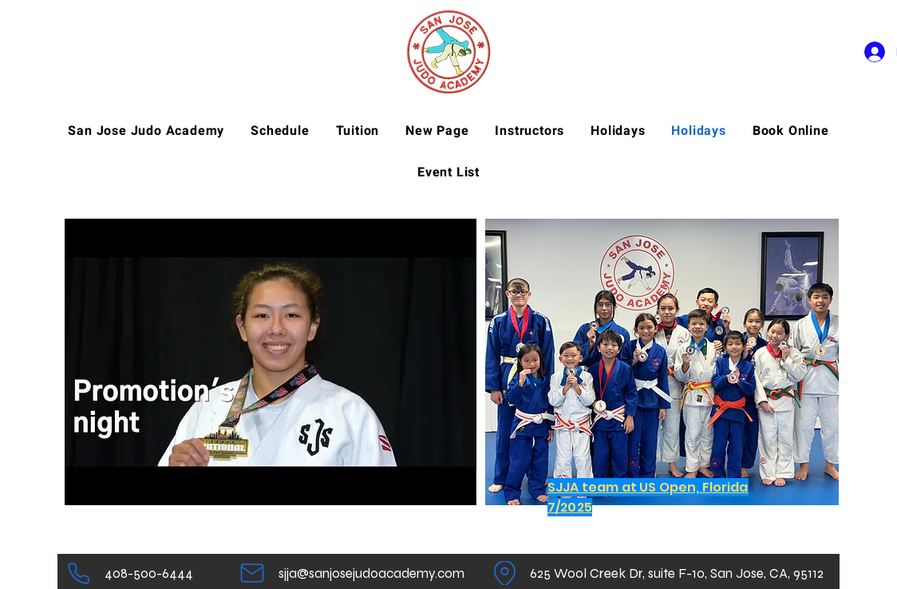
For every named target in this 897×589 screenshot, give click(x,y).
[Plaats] (505, 573)
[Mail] (252, 573)
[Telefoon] (79, 573)
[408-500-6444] (148, 573)
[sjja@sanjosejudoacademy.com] (371, 573)
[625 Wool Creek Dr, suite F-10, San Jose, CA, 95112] (676, 573)
